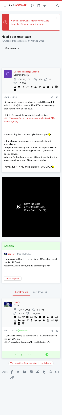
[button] (5, 5)
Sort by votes (40, 292)
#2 (57, 330)
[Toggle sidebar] (51, 5)
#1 (57, 97)
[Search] (57, 5)
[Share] (52, 97)
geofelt (11, 253)
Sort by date (21, 292)
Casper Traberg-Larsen (15, 40)
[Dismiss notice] (56, 18)
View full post (12, 278)
